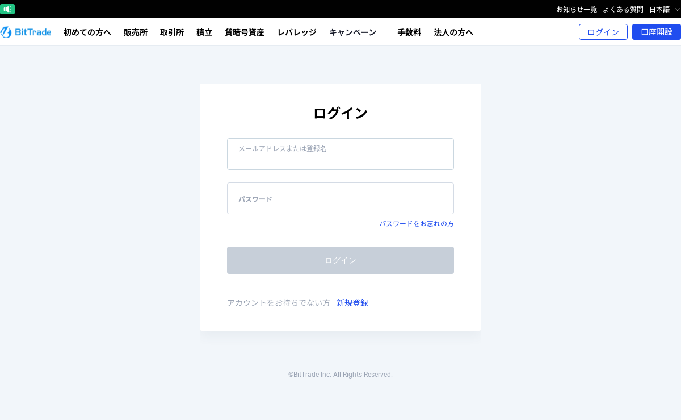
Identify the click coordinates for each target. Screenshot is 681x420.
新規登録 (352, 302)
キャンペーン (356, 32)
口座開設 (656, 31)
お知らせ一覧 (576, 9)
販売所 (136, 32)
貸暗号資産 (244, 32)
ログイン (603, 32)
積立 (204, 32)
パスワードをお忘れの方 (416, 223)
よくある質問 (623, 9)
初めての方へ (87, 32)
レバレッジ (297, 32)
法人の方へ (453, 32)
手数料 (409, 32)
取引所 (172, 32)
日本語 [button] (665, 9)
